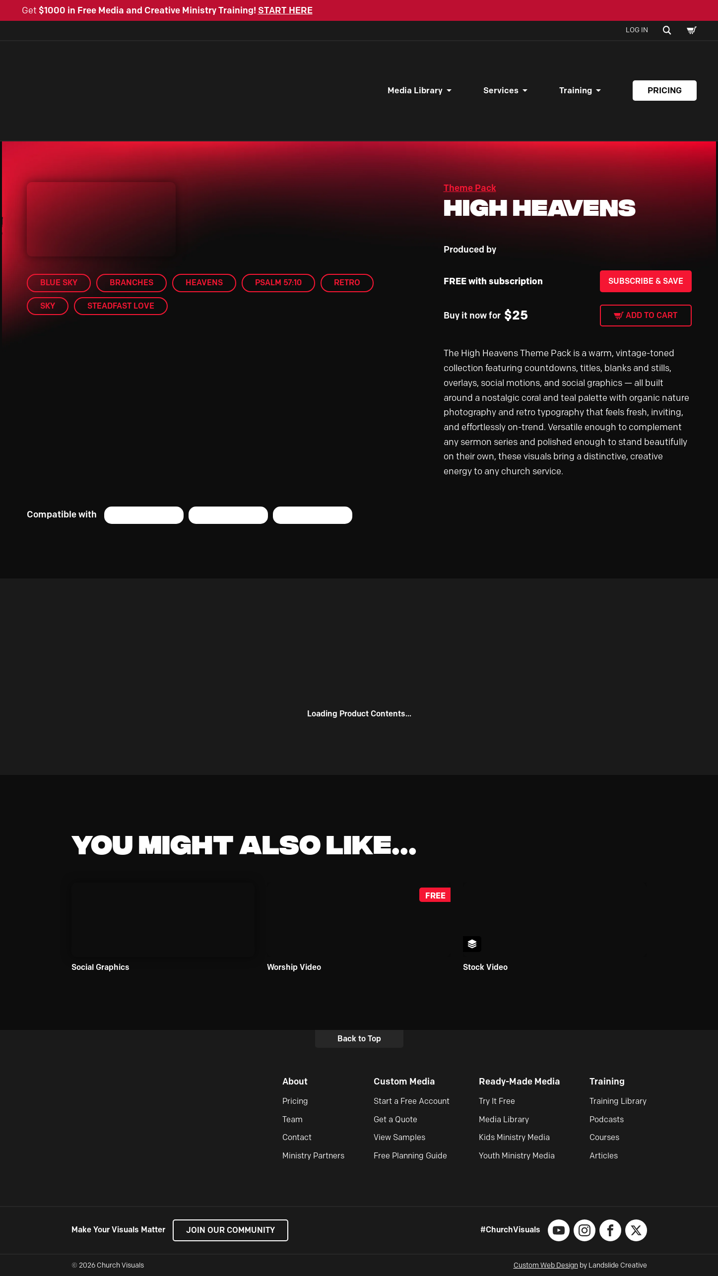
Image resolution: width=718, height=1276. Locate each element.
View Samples (399, 1137)
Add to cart (651, 315)
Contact (297, 1137)
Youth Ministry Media (517, 1155)
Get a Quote (395, 1119)
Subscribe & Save (645, 281)
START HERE (285, 10)
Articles (603, 1155)
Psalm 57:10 (278, 282)
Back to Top (359, 1038)
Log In (637, 30)
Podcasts (606, 1119)
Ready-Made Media (519, 1081)
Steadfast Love (120, 306)
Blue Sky (58, 282)
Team (292, 1119)
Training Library (618, 1101)
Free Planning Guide (410, 1155)
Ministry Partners (313, 1155)
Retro (347, 282)
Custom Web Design (546, 1265)
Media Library (415, 90)
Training (575, 90)
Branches (131, 282)
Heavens (204, 282)
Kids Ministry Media (514, 1137)
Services (501, 90)
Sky (47, 306)
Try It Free (497, 1101)
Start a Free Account (412, 1101)
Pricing (665, 90)
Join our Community (230, 1230)
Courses (604, 1137)
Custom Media (404, 1081)
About (295, 1081)
